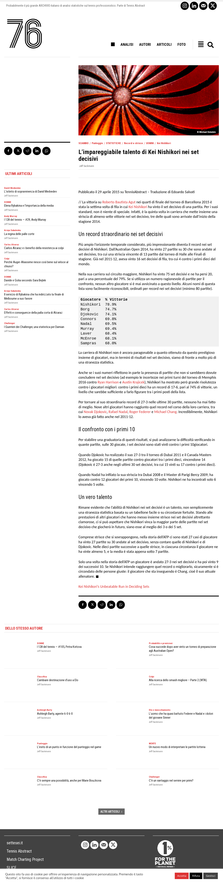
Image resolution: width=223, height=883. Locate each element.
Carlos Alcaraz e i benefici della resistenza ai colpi (34, 248)
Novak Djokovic (95, 412)
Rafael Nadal (118, 412)
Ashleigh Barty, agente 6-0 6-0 (55, 714)
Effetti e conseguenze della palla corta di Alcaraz (33, 312)
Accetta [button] (181, 875)
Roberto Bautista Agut (119, 202)
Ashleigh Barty (44, 710)
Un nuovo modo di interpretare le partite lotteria (177, 747)
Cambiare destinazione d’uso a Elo (57, 680)
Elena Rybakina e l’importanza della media (29, 205)
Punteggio (97, 143)
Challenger (9, 323)
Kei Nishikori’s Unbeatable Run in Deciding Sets (113, 586)
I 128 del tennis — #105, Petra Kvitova (59, 647)
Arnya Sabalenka (12, 230)
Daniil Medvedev (12, 188)
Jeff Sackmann (86, 166)
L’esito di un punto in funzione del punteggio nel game (69, 747)
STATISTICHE (113, 143)
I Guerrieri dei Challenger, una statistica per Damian (34, 327)
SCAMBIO (83, 143)
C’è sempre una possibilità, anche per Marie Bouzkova (69, 780)
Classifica (42, 676)
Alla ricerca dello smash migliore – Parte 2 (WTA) (178, 680)
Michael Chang (165, 412)
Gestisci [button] (210, 875)
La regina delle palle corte (19, 234)
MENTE (152, 743)
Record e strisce (133, 143)
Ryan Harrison (108, 382)
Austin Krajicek (133, 382)
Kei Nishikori (164, 143)
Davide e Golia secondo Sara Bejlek (25, 280)
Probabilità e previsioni (160, 643)
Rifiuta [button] (196, 875)
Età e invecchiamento (159, 710)
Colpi (6, 258)
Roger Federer (140, 412)
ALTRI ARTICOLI (111, 811)
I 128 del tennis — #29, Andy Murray (25, 220)
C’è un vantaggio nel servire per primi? (171, 780)
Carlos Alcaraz (11, 244)
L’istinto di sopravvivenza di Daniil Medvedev (30, 191)
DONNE (7, 202)
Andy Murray (10, 216)
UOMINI (150, 143)
